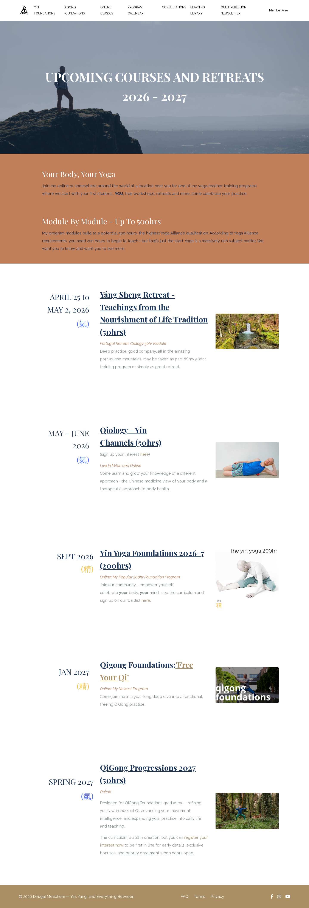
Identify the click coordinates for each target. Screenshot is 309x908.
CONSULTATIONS (174, 7)
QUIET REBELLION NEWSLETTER (233, 10)
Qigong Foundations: (137, 664)
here (144, 454)
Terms (199, 896)
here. (146, 600)
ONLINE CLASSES (106, 10)
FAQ (184, 896)
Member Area (278, 10)
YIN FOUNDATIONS (44, 10)
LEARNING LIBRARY (197, 10)
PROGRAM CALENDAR (135, 10)
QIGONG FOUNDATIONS (74, 10)
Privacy (217, 896)
